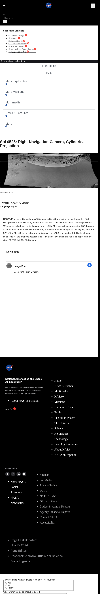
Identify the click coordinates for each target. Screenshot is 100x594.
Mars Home (49, 65)
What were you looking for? (22, 592)
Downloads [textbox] (12, 252)
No (9, 585)
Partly (11, 588)
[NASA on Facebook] (7, 474)
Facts (49, 73)
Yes (9, 583)
